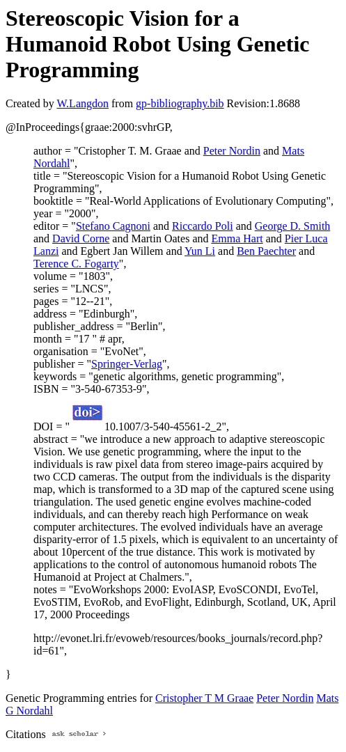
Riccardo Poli (202, 226)
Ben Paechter (266, 251)
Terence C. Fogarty (76, 263)
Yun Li (199, 251)
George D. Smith (293, 226)
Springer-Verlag (126, 364)
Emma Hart (237, 238)
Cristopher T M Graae (204, 698)
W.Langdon (82, 103)
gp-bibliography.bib (180, 103)
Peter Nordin (231, 151)
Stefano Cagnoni (113, 226)
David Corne (80, 238)
